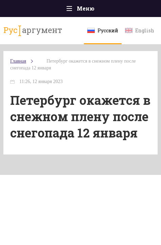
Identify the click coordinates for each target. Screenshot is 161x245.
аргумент (32, 30)
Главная (18, 61)
